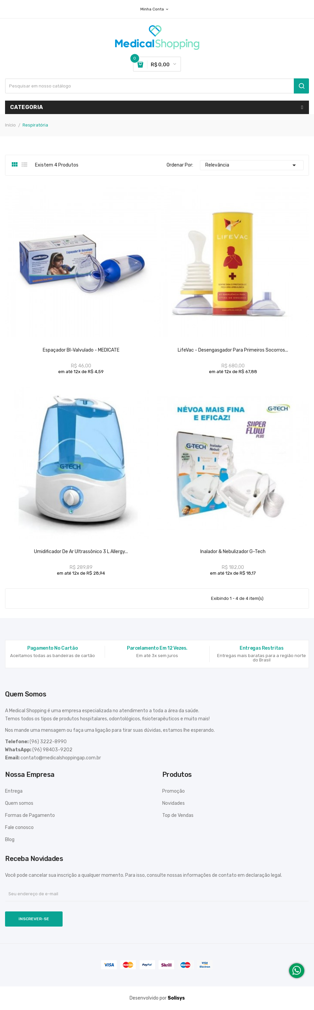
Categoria (26, 107)
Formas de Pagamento (30, 815)
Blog (9, 839)
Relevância (251, 165)
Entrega (14, 791)
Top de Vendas (178, 815)
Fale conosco (19, 827)
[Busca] (157, 86)
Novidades (173, 803)
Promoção (173, 791)
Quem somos (19, 803)
